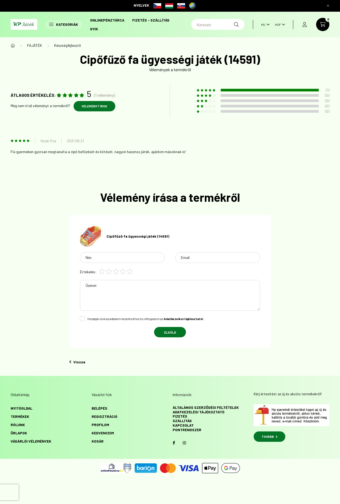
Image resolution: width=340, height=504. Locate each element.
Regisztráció (104, 416)
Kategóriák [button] (63, 24)
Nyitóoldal (21, 408)
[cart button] (322, 24)
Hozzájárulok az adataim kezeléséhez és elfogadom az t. (145, 319)
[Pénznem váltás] (278, 24)
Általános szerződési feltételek (206, 407)
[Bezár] (328, 6)
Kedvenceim (103, 433)
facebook (173, 443)
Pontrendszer (187, 429)
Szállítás (182, 420)
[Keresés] (217, 24)
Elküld (170, 332)
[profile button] (304, 24)
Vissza (77, 362)
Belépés (99, 408)
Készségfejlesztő (67, 45)
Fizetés (180, 416)
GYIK (94, 29)
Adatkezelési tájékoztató (198, 412)
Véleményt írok (94, 106)
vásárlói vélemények (31, 441)
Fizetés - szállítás (150, 20)
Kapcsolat (183, 425)
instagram (184, 443)
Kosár (98, 441)
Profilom (100, 424)
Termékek (20, 416)
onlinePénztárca (107, 20)
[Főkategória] (13, 45)
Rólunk (18, 424)
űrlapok (19, 433)
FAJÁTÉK (34, 45)
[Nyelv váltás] (264, 24)
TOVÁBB (269, 436)
